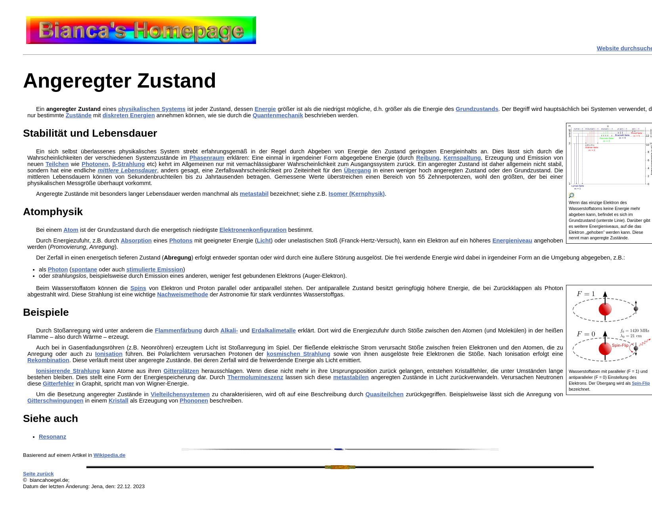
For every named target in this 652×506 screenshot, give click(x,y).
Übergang (357, 170)
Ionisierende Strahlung (68, 371)
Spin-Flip (641, 383)
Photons (181, 240)
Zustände (79, 115)
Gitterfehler (58, 383)
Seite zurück (38, 474)
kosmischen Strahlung (299, 354)
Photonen (95, 164)
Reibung (428, 158)
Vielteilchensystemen (180, 394)
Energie (265, 109)
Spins (138, 288)
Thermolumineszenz (255, 377)
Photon (58, 269)
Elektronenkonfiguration (253, 230)
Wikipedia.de (110, 455)
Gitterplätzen (181, 371)
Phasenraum (206, 158)
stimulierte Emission (154, 269)
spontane (84, 269)
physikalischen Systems (151, 109)
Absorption (136, 240)
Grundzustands (477, 109)
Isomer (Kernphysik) (357, 194)
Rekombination (48, 360)
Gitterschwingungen (55, 400)
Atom (70, 230)
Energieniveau (512, 240)
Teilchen (57, 164)
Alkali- (229, 330)
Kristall (118, 400)
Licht (264, 240)
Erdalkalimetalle (274, 330)
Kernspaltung (462, 158)
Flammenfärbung (178, 330)
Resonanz (52, 436)
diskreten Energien (129, 115)
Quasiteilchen (384, 394)
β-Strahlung (128, 164)
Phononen (194, 400)
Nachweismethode (182, 294)
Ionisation (108, 354)
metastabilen (351, 377)
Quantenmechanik (278, 115)
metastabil (254, 194)
